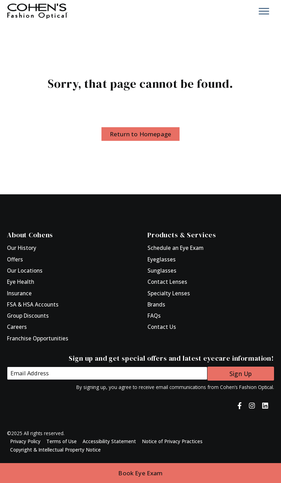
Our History (21, 247)
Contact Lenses (167, 281)
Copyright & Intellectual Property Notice (55, 449)
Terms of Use (61, 441)
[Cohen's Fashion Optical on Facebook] (239, 405)
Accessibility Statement (109, 441)
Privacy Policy (25, 441)
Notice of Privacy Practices (172, 441)
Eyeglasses (161, 259)
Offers (15, 259)
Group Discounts (28, 315)
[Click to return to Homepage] (37, 10)
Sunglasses (161, 270)
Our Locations (25, 270)
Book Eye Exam (140, 473)
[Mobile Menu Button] (264, 11)
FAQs (154, 315)
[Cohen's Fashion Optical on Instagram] (252, 405)
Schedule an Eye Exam (175, 247)
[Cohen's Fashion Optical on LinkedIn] (265, 405)
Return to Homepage (140, 134)
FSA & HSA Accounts (33, 304)
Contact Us (161, 326)
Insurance (19, 293)
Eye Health (20, 281)
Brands (156, 304)
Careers (17, 326)
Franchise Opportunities (37, 338)
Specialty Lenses (168, 293)
